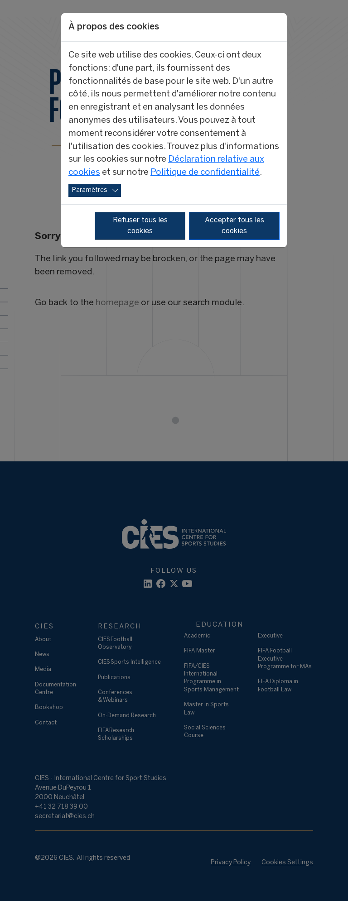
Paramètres (89, 190)
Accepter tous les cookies (234, 226)
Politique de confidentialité (205, 172)
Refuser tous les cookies (140, 226)
